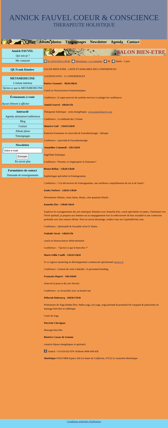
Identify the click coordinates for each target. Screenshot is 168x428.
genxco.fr (118, 262)
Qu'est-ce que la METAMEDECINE (23, 88)
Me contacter (23, 60)
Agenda (117, 42)
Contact (133, 42)
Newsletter (98, 42)
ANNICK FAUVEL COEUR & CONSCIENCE (84, 17)
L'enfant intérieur (22, 83)
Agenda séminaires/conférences (22, 116)
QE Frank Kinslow (22, 69)
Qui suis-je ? (23, 55)
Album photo (22, 131)
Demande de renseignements (22, 175)
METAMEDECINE (22, 78)
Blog (31, 42)
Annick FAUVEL (22, 50)
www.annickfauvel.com (100, 111)
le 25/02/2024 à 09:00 (59, 61)
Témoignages (75, 42)
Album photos (50, 42)
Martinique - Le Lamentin (89, 61)
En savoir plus (22, 161)
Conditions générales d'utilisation (84, 421)
